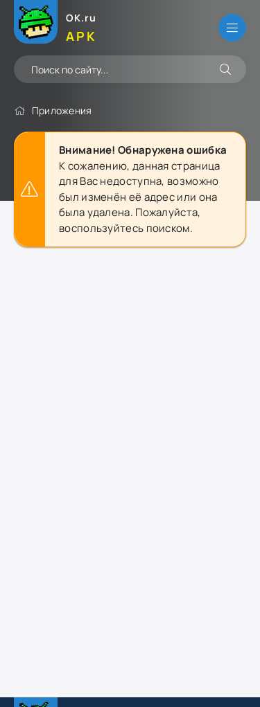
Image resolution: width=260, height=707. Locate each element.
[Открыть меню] (232, 28)
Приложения (62, 110)
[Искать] (225, 69)
